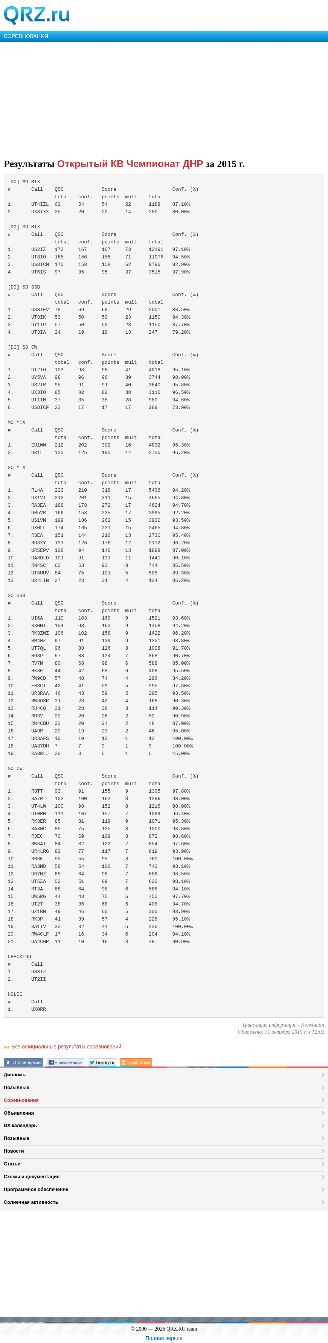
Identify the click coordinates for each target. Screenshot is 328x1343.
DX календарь (20, 1125)
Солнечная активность (31, 1202)
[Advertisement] (164, 98)
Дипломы (15, 1074)
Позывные (16, 1087)
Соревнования (21, 1100)
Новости (14, 1151)
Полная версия (164, 1338)
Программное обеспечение (36, 1189)
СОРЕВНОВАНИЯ (26, 36)
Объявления (19, 1113)
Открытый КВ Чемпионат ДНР (130, 163)
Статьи (12, 1164)
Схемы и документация (31, 1176)
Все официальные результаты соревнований (66, 1047)
